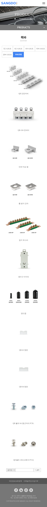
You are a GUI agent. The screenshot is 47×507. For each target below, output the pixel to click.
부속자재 (18, 54)
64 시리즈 (29, 48)
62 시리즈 (18, 48)
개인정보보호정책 (15, 481)
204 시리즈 (7, 54)
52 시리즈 (7, 48)
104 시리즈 (40, 48)
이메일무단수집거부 (31, 481)
